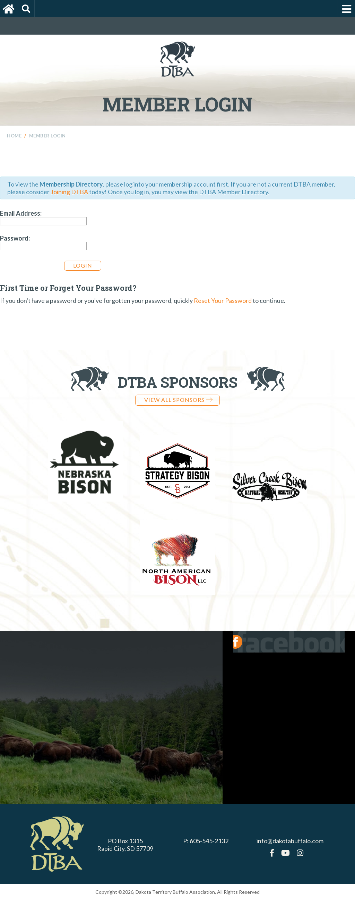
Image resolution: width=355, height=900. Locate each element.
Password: (15, 238)
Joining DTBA (69, 192)
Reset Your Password (223, 300)
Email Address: (21, 213)
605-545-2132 (209, 841)
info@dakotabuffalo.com (290, 841)
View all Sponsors (178, 399)
